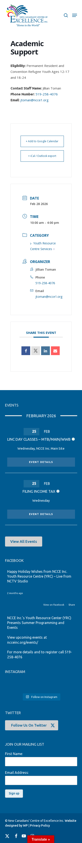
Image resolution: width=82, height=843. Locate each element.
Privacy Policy (40, 825)
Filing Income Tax (39, 491)
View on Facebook (54, 604)
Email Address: (17, 773)
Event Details (41, 462)
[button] (74, 15)
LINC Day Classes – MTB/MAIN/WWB (39, 439)
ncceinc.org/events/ (22, 642)
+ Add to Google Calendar (42, 141)
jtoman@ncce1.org (34, 100)
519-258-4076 (46, 94)
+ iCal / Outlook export (42, 156)
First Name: (14, 754)
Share (71, 604)
